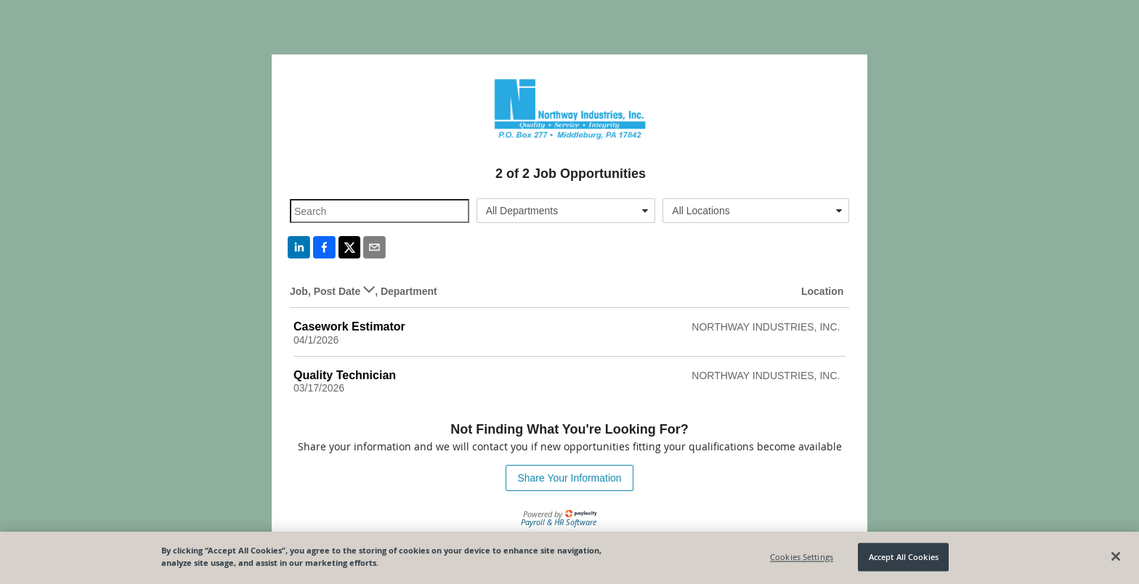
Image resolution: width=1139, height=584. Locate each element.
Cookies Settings (801, 556)
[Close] (1116, 556)
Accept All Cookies (904, 556)
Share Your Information (569, 478)
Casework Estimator (349, 326)
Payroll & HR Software (558, 521)
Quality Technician (344, 375)
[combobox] (566, 210)
